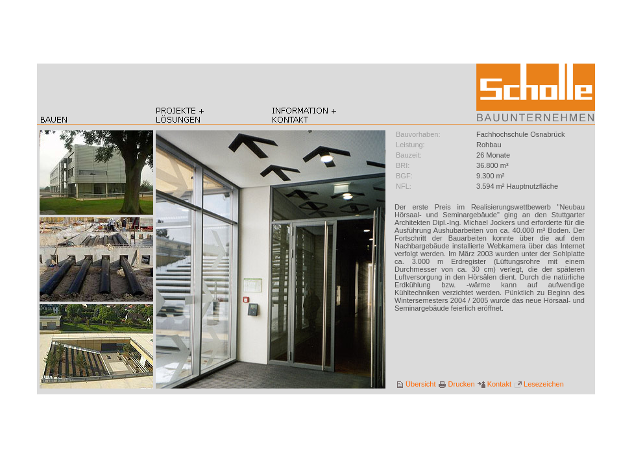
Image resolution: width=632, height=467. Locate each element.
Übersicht (416, 384)
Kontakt (494, 384)
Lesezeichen (539, 384)
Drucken (457, 384)
